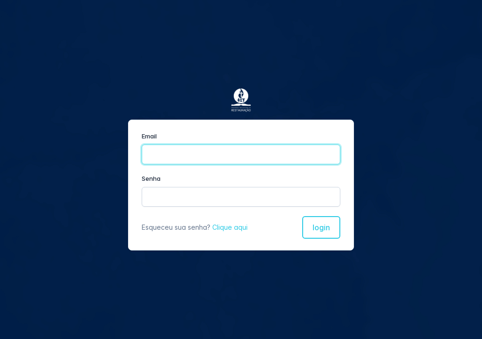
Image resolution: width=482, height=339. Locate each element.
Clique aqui (230, 227)
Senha (151, 178)
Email (149, 136)
